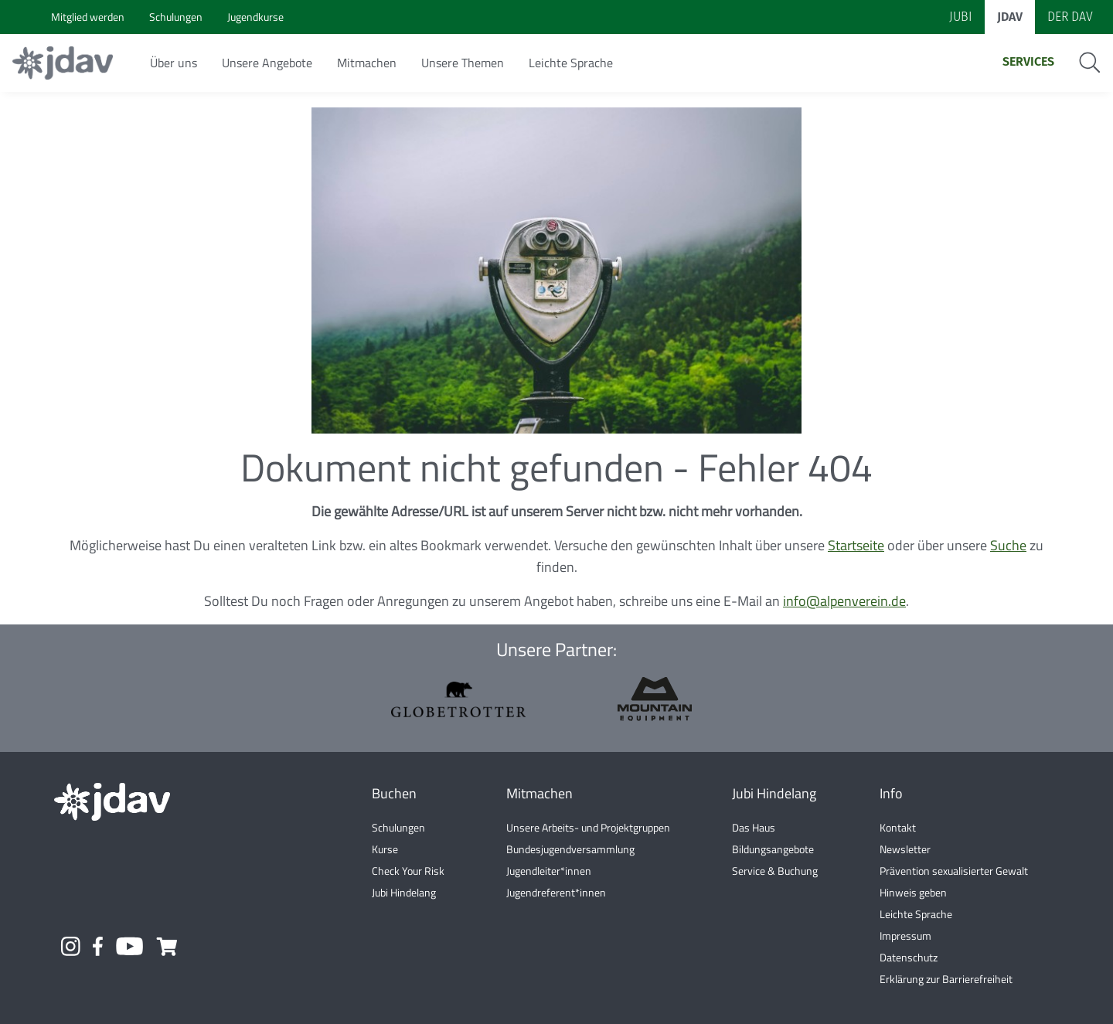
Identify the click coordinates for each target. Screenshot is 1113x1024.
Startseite (856, 545)
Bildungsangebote (773, 849)
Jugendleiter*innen (548, 870)
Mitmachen (367, 62)
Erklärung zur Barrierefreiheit (946, 979)
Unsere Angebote (267, 62)
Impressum (905, 935)
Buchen (394, 793)
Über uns (173, 62)
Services (1028, 61)
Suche (1008, 545)
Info (891, 793)
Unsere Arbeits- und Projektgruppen (588, 827)
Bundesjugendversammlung (570, 849)
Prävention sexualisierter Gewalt (954, 870)
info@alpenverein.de (844, 600)
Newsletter (905, 849)
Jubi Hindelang (404, 892)
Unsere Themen (462, 62)
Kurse (385, 849)
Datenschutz (909, 957)
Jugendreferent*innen (556, 892)
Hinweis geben (913, 892)
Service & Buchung (775, 870)
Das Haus (753, 827)
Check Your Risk (408, 870)
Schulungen (398, 827)
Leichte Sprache (571, 62)
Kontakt (898, 827)
